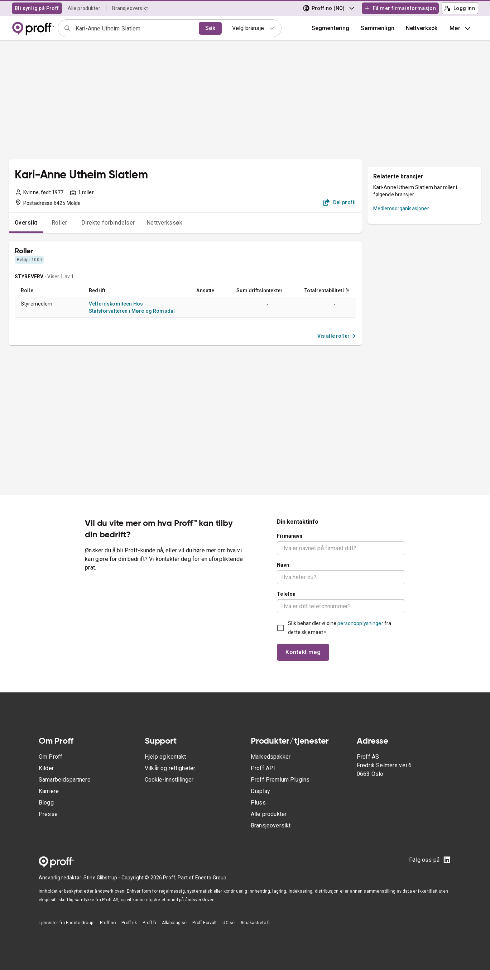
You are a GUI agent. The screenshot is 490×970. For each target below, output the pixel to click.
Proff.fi (149, 922)
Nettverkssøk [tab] (164, 222)
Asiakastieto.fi (255, 922)
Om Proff (50, 756)
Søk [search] (210, 28)
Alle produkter (84, 8)
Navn (283, 565)
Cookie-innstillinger (169, 779)
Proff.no (108, 922)
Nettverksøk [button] (422, 28)
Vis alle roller (336, 336)
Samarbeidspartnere (65, 779)
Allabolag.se (174, 922)
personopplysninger (360, 623)
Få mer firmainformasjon (400, 8)
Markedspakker (270, 756)
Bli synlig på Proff (37, 8)
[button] (377, 28)
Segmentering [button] (331, 28)
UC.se (228, 922)
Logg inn (459, 8)
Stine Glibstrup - (102, 877)
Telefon (286, 594)
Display (260, 791)
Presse (48, 814)
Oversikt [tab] (26, 222)
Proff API (263, 768)
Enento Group (211, 877)
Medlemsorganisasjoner (401, 208)
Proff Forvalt (204, 922)
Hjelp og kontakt (165, 756)
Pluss (258, 802)
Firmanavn (289, 536)
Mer (461, 28)
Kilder (46, 768)
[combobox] (135, 28)
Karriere (49, 791)
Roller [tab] (59, 222)
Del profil (339, 202)
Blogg (46, 802)
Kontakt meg (303, 652)
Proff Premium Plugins (280, 779)
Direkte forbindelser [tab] (108, 222)
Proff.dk (129, 922)
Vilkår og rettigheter (170, 768)
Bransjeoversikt (130, 8)
